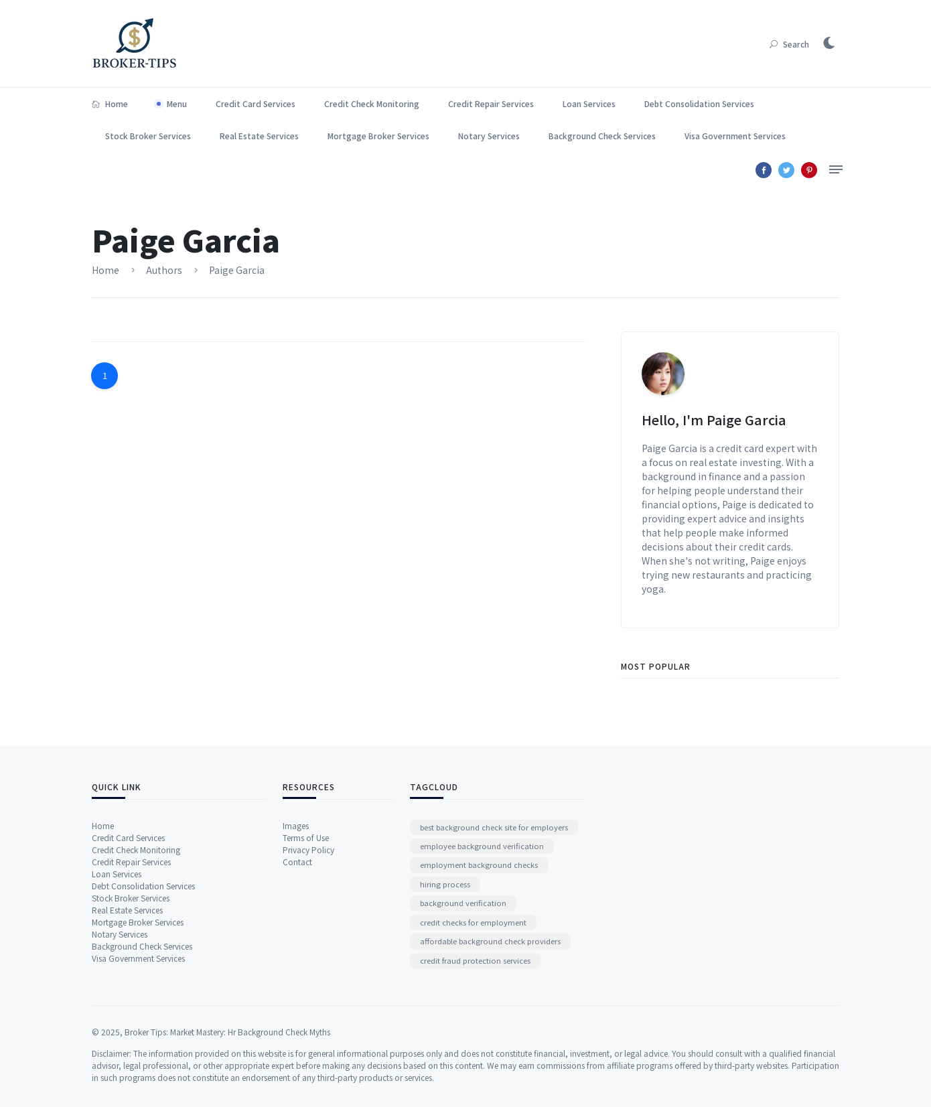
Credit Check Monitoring (371, 103)
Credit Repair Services (491, 103)
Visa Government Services (735, 135)
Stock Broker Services (148, 135)
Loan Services (589, 103)
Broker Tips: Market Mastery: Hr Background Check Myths (227, 1094)
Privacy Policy (308, 926)
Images (296, 902)
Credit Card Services (255, 103)
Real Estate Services (259, 135)
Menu (177, 103)
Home (110, 103)
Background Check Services (602, 135)
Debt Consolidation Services (699, 103)
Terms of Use (306, 914)
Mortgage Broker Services (378, 135)
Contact (297, 938)
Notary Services (489, 135)
